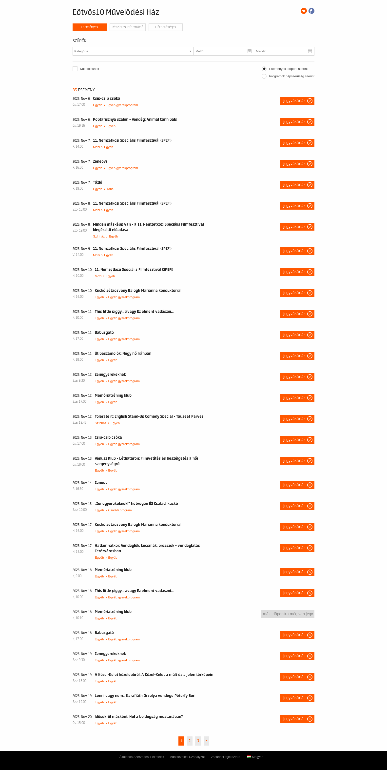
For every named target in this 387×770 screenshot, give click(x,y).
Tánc (110, 189)
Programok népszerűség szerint (291, 76)
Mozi (96, 147)
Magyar (255, 757)
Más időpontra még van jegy (288, 614)
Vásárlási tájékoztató (225, 757)
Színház (99, 236)
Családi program (120, 510)
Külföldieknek (89, 69)
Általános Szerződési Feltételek (141, 757)
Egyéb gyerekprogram (122, 105)
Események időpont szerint (288, 69)
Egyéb (97, 105)
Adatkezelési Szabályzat (187, 757)
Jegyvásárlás (294, 101)
